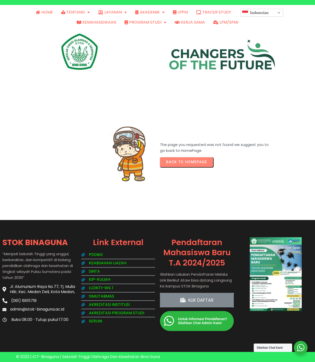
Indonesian (255, 13)
